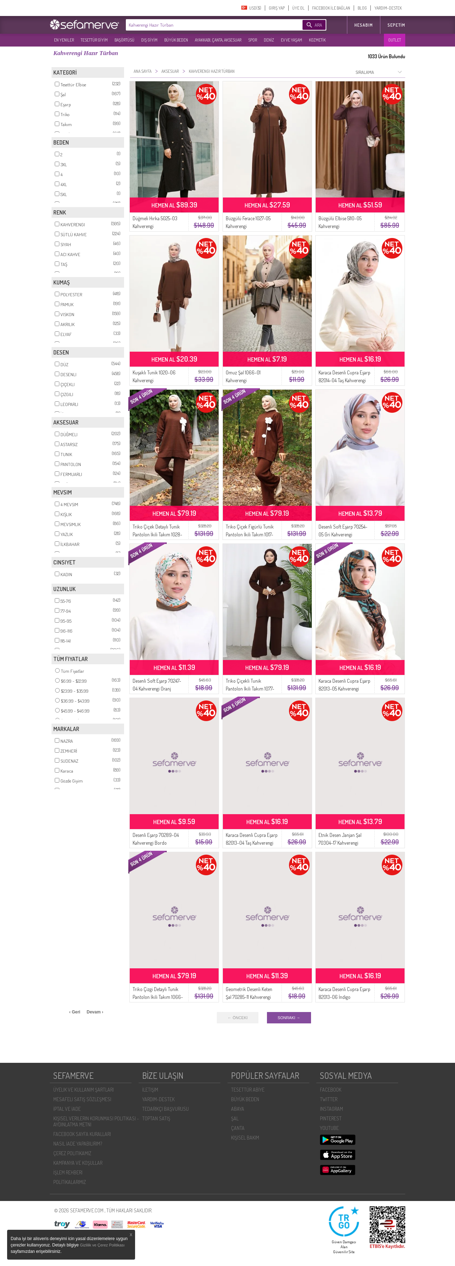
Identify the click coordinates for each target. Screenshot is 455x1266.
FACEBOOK (330, 1090)
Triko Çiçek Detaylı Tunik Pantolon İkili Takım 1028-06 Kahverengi (157, 534)
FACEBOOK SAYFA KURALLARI (82, 1134)
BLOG (362, 8)
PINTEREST (331, 1118)
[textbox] (203, 25)
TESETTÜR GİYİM (94, 40)
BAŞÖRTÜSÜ (124, 40)
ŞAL (235, 1118)
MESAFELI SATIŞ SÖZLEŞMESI (82, 1099)
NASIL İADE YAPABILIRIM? (77, 1144)
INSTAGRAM (331, 1109)
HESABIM (363, 25)
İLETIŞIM (150, 1090)
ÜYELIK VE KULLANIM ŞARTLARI (83, 1090)
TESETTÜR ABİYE (247, 1090)
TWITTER (328, 1099)
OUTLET (394, 40)
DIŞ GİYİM (149, 40)
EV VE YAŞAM (291, 40)
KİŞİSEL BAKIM (245, 1138)
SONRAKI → (289, 1018)
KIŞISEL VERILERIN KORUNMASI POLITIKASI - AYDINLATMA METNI (96, 1121)
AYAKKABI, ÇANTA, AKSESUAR (218, 40)
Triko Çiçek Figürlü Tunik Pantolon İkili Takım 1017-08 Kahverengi (250, 534)
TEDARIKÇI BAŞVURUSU (165, 1109)
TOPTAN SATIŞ (156, 1118)
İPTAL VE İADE (67, 1109)
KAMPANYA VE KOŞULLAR (77, 1163)
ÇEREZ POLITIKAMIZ (72, 1153)
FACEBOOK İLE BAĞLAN (331, 8)
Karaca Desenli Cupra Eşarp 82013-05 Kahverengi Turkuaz (344, 688)
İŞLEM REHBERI (67, 1172)
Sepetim (396, 25)
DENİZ (269, 40)
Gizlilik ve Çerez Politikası (102, 1245)
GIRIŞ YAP (277, 8)
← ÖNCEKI (237, 1018)
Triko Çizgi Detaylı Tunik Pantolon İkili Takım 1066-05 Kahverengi (158, 997)
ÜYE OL (298, 8)
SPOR (252, 40)
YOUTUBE (329, 1128)
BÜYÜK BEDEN (176, 40)
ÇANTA (238, 1128)
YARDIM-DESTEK (388, 8)
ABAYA (237, 1109)
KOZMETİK (317, 40)
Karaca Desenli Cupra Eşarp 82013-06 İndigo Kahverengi (344, 997)
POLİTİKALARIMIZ (69, 1182)
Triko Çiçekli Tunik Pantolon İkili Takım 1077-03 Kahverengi (250, 688)
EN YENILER (64, 40)
